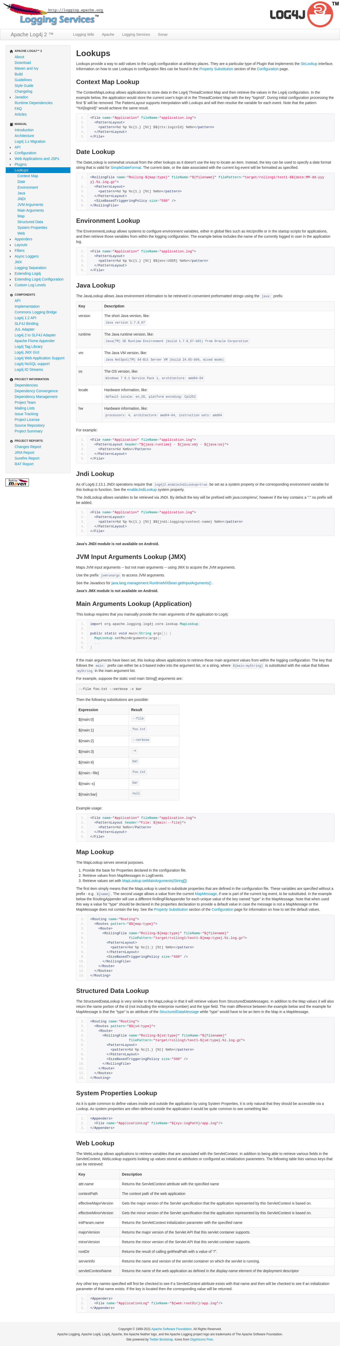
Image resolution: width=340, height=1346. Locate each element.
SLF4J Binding (26, 323)
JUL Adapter (25, 329)
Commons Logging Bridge (36, 312)
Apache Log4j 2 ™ (32, 34)
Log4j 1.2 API (25, 318)
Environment (27, 187)
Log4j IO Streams (29, 369)
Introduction (24, 130)
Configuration (25, 153)
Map (21, 216)
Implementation (27, 306)
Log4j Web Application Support (39, 358)
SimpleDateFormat (126, 167)
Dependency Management (36, 397)
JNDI (21, 199)
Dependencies (26, 385)
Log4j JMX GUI (27, 352)
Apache (108, 34)
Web (21, 233)
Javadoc (21, 97)
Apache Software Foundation (171, 1329)
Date (21, 182)
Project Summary (28, 431)
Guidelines (23, 80)
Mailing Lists (25, 408)
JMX (18, 262)
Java (21, 193)
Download (23, 63)
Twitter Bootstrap (161, 1339)
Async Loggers (27, 256)
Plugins (21, 164)
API (18, 147)
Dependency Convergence (36, 391)
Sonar (163, 34)
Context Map (27, 176)
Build (19, 74)
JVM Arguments (30, 205)
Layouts (21, 245)
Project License (27, 420)
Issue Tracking (26, 414)
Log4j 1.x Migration (30, 141)
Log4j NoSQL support (32, 364)
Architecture (24, 136)
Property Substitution (216, 69)
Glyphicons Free (201, 1339)
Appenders (23, 239)
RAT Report (24, 464)
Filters (20, 250)
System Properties (32, 227)
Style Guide (24, 86)
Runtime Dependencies (34, 103)
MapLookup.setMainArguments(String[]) (154, 881)
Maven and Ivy (26, 68)
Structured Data (30, 222)
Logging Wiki (83, 34)
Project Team (25, 402)
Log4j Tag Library (28, 346)
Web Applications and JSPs (37, 159)
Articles (21, 114)
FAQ (18, 108)
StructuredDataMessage (179, 1012)
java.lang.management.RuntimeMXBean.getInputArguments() (161, 583)
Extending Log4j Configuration (39, 279)
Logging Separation (30, 268)
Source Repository (30, 425)
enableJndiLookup (142, 489)
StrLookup (309, 64)
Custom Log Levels (30, 285)
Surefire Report (27, 458)
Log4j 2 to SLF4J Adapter (35, 335)
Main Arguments (30, 210)
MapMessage (206, 894)
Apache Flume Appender (35, 341)
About (19, 57)
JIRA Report (24, 452)
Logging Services (136, 34)
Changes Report (28, 447)
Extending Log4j (28, 273)
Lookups (21, 170)
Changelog (23, 91)
